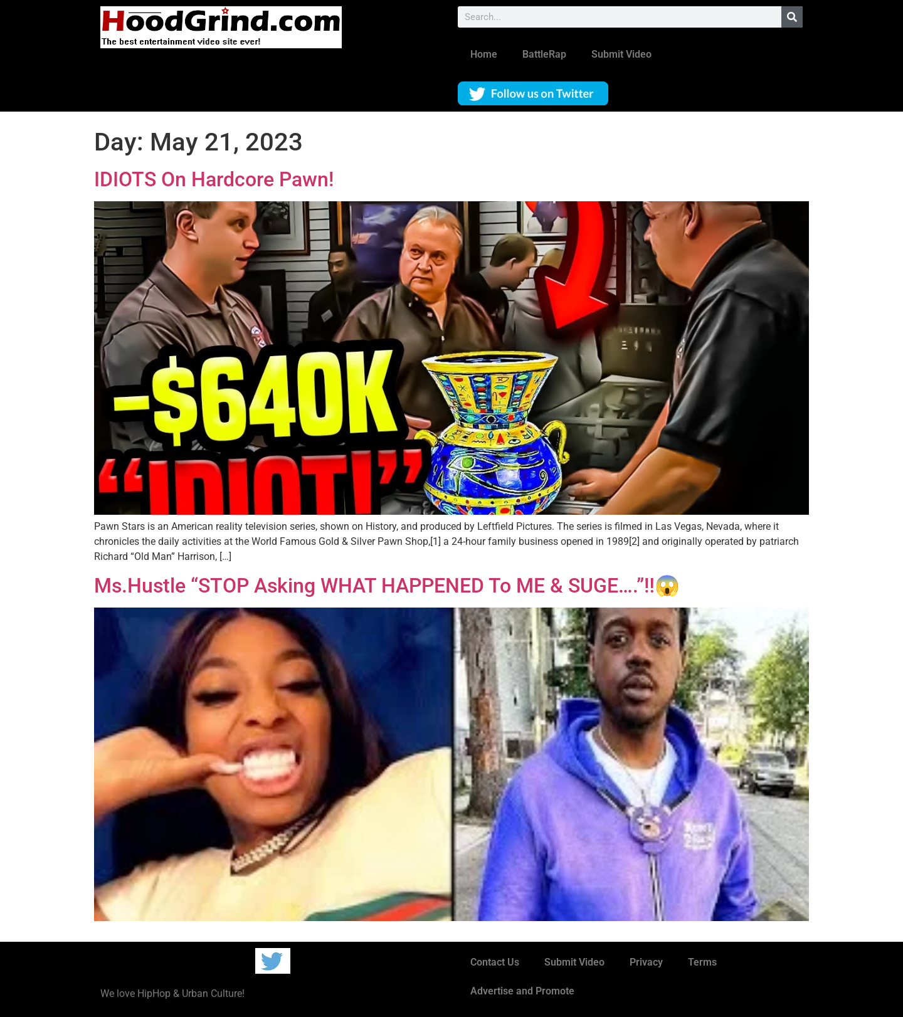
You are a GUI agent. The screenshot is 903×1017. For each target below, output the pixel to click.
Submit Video (621, 54)
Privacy (646, 962)
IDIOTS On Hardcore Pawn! (214, 179)
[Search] (792, 17)
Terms (702, 962)
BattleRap (544, 54)
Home (483, 54)
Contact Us (494, 962)
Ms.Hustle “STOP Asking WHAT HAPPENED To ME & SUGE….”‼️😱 (387, 586)
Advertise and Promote (522, 991)
